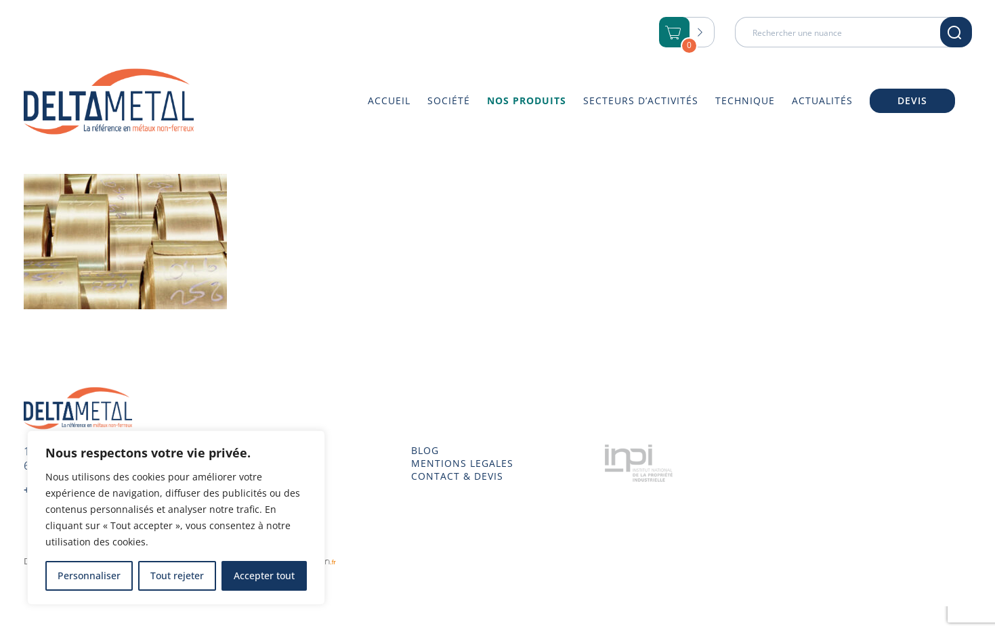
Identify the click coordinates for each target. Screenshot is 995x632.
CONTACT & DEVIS (457, 476)
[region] (176, 517)
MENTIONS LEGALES (462, 463)
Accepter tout (264, 575)
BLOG (425, 451)
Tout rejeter (177, 575)
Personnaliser (89, 575)
